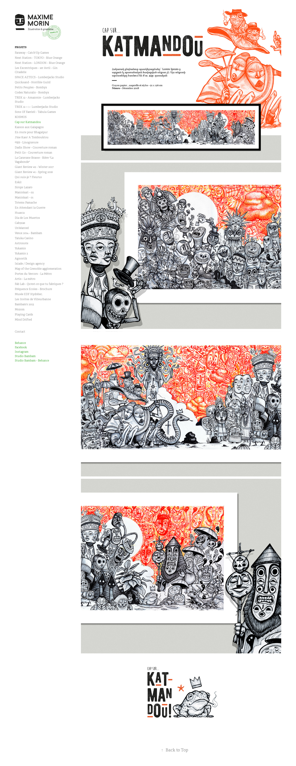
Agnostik (21, 258)
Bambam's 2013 (24, 304)
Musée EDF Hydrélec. (29, 294)
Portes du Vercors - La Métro (33, 274)
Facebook (21, 347)
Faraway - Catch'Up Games (32, 53)
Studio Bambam (25, 356)
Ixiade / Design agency (30, 264)
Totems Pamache (26, 202)
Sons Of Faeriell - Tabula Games (35, 112)
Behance (20, 343)
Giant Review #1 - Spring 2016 (34, 172)
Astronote (21, 243)
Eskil (18, 182)
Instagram (21, 352)
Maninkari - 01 (24, 197)
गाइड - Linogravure (26, 142)
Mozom (20, 309)
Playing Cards (24, 314)
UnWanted (22, 228)
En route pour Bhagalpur (31, 132)
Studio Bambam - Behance (32, 360)
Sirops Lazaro (23, 187)
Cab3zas (20, 223)
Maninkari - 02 (24, 192)
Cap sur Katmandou (28, 122)
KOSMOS (21, 117)
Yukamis (20, 248)
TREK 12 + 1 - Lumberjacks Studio (36, 107)
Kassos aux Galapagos (29, 127)
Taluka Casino (24, 238)
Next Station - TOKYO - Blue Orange (38, 58)
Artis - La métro (25, 279)
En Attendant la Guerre (30, 208)
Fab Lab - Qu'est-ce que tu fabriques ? (39, 284)
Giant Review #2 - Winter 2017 (34, 167)
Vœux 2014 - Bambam (28, 233)
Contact (20, 332)
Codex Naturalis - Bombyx (32, 92)
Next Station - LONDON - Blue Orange (40, 63)
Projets (21, 47)
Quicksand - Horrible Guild (32, 82)
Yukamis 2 (21, 253)
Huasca (20, 213)
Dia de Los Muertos (27, 218)
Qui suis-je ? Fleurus (28, 177)
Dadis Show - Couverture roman (36, 147)
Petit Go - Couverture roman (33, 152)
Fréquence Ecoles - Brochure (33, 289)
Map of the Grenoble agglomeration (38, 269)
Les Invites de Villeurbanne (33, 299)
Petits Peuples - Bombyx (31, 87)
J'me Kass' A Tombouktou (32, 137)
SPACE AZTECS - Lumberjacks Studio (39, 77)
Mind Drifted (23, 319)
